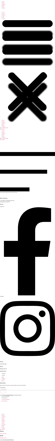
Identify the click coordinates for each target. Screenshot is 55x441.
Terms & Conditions (6, 396)
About (3, 132)
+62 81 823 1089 (5, 138)
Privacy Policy (4, 397)
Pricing (3, 375)
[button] (27, 64)
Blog (3, 135)
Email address (2, 387)
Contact (3, 137)
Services (3, 133)
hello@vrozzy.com (3, 368)
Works (3, 134)
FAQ (3, 377)
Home (3, 130)
